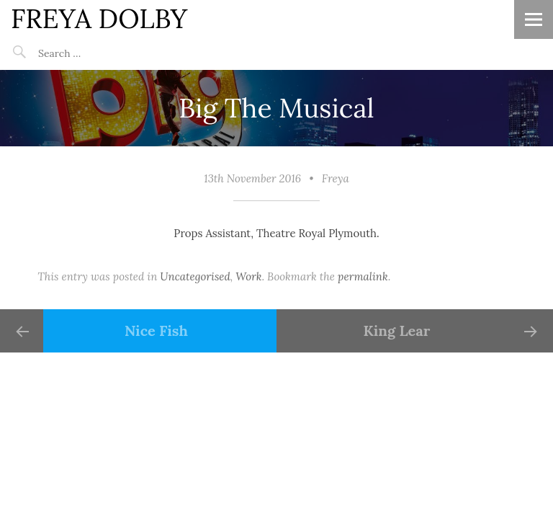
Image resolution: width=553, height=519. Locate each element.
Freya (335, 178)
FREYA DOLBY (99, 18)
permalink (363, 276)
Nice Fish (156, 330)
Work (248, 276)
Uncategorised (195, 276)
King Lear (397, 330)
